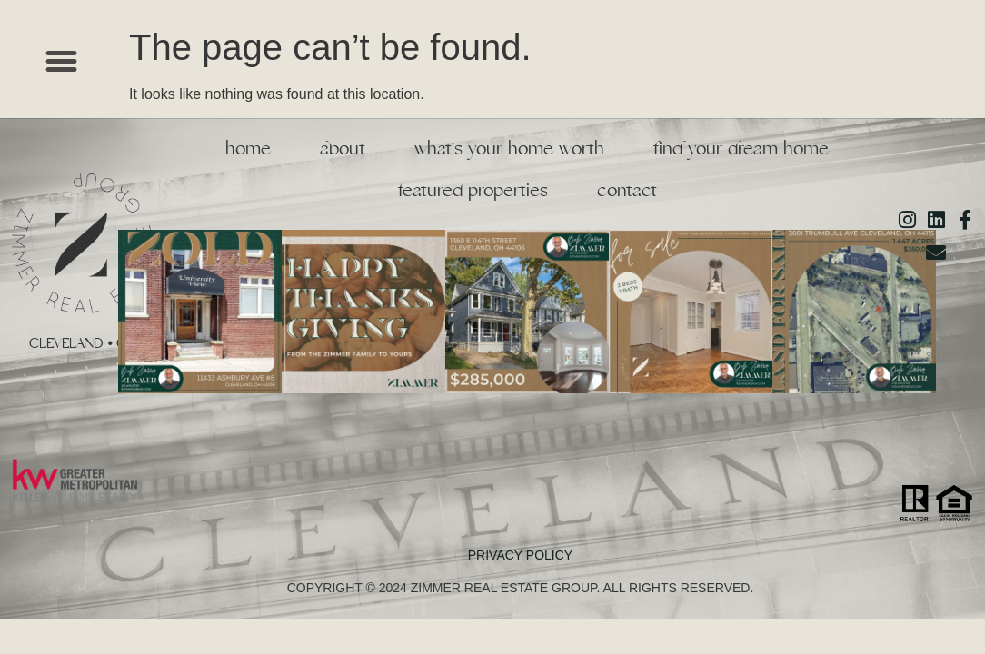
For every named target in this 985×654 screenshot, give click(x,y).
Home (248, 149)
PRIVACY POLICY (520, 555)
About (342, 149)
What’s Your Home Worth (509, 149)
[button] (61, 61)
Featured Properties (473, 191)
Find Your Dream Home (741, 149)
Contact (627, 191)
